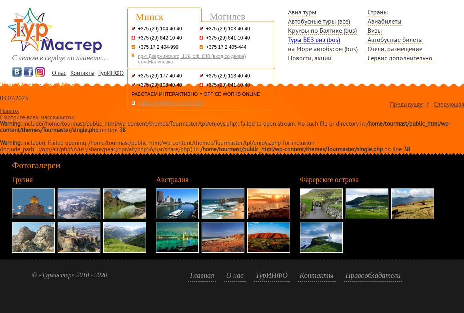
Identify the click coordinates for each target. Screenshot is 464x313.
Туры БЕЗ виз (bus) (314, 40)
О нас (59, 73)
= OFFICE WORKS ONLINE (230, 94)
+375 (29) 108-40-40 (160, 85)
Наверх (9, 111)
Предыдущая (407, 104)
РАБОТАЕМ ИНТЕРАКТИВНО (165, 94)
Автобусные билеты (395, 40)
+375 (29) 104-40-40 (160, 29)
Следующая (449, 104)
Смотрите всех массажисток (37, 117)
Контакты (82, 73)
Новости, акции (310, 58)
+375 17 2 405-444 (226, 47)
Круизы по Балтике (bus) (322, 30)
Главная (202, 275)
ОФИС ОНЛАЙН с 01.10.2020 (170, 103)
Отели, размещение (395, 49)
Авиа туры (302, 12)
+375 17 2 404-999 (158, 47)
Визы (375, 30)
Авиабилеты (385, 21)
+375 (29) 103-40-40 (228, 29)
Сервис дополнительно (400, 58)
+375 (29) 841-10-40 (228, 38)
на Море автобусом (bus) (323, 49)
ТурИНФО (111, 73)
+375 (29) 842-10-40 (160, 38)
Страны (378, 12)
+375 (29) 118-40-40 (228, 76)
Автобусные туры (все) (319, 21)
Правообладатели (373, 275)
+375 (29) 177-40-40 (160, 76)
